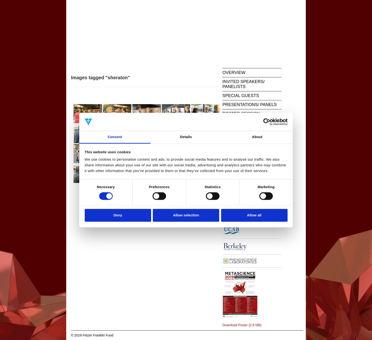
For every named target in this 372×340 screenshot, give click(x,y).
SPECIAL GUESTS (240, 95)
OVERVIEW (233, 72)
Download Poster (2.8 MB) (241, 325)
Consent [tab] (115, 137)
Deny (117, 215)
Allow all (254, 215)
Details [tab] (186, 137)
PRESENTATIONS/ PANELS (249, 104)
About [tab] (257, 137)
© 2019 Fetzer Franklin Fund (92, 335)
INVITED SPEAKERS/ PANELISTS (243, 84)
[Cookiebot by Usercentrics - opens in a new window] (267, 121)
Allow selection (186, 215)
